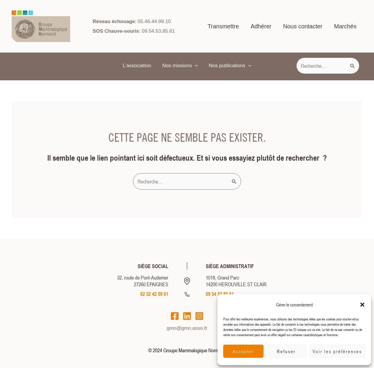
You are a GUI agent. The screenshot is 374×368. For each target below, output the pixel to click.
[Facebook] (174, 316)
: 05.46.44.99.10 (132, 21)
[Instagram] (199, 316)
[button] (362, 305)
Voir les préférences (337, 351)
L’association (138, 65)
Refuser (286, 351)
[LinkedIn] (187, 316)
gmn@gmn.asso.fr (187, 328)
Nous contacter (303, 26)
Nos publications (229, 66)
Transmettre (223, 26)
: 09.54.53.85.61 (134, 31)
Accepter (243, 351)
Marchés (345, 26)
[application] (195, 66)
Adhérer (261, 26)
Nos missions (180, 66)
